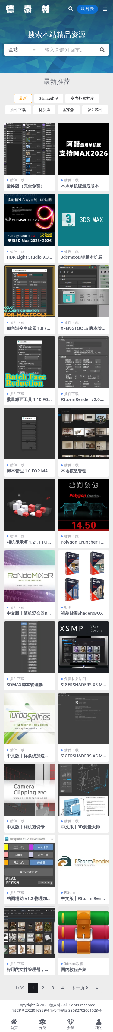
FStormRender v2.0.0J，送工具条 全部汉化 (82, 401)
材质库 (44, 109)
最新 (23, 98)
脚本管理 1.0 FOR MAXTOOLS (29, 473)
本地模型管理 (73, 471)
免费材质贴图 (75, 678)
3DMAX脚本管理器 (25, 684)
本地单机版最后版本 (80, 186)
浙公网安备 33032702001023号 (75, 1010)
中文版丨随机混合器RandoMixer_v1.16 (28, 615)
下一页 (79, 988)
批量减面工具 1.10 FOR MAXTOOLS (29, 401)
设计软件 (95, 109)
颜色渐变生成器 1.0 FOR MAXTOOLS (28, 330)
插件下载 (18, 109)
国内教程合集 (73, 969)
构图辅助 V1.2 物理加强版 (29, 900)
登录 (87, 9)
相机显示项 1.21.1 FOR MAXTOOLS (28, 544)
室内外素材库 (82, 98)
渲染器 (69, 109)
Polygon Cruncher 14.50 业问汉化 (83, 544)
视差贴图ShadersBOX (82, 613)
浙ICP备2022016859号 (30, 1010)
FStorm (70, 892)
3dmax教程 (48, 98)
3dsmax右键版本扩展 (81, 257)
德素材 (54, 1005)
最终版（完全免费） (26, 186)
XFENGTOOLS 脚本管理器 (83, 330)
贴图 (67, 607)
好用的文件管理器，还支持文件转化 (28, 972)
